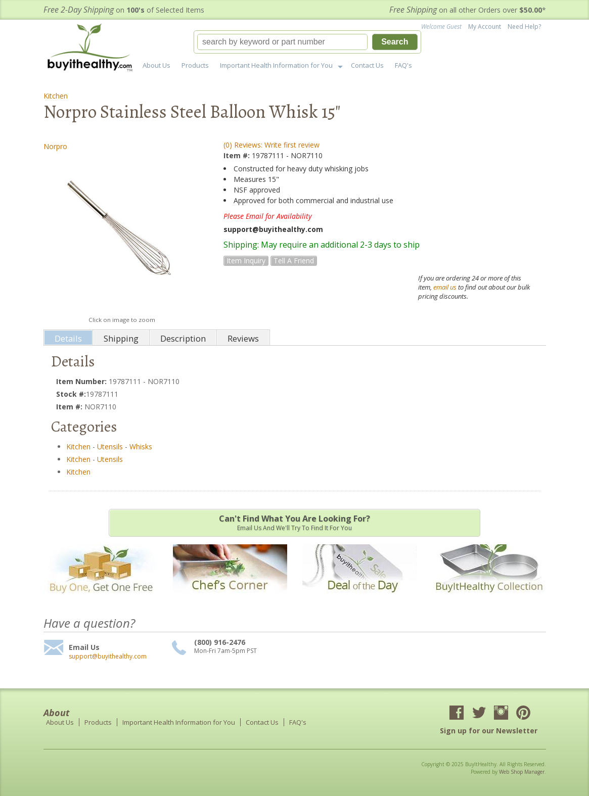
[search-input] (283, 42)
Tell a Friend (294, 260)
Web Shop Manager (522, 771)
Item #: (237, 155)
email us (445, 287)
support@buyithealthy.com (108, 656)
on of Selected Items (123, 10)
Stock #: (71, 394)
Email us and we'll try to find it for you (294, 522)
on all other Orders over (467, 10)
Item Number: (82, 381)
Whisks (140, 446)
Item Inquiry (245, 260)
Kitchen (55, 96)
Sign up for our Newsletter (488, 730)
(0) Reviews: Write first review (271, 145)
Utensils (110, 446)
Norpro (55, 146)
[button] (307, 42)
